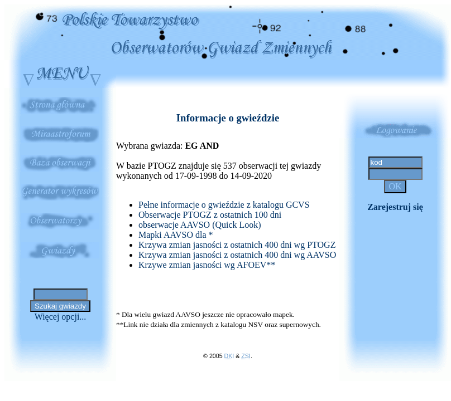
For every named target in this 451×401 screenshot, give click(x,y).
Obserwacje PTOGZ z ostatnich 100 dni (209, 214)
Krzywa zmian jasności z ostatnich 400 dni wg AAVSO (237, 255)
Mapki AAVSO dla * (175, 234)
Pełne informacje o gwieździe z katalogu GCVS (224, 204)
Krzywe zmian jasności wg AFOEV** (206, 265)
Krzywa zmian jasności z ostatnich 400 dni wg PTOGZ (236, 245)
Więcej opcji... (61, 316)
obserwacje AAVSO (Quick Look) (199, 224)
